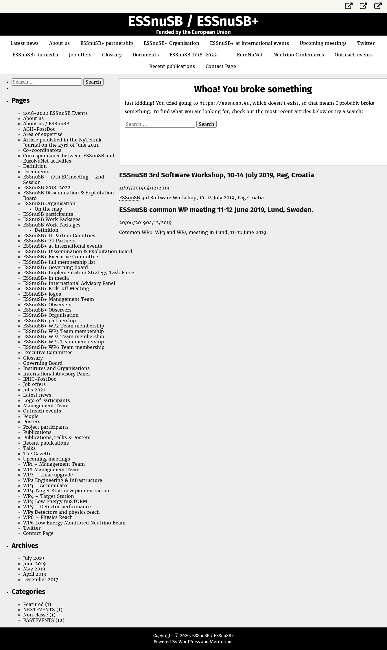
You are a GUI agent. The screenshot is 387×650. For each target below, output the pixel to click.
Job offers (80, 55)
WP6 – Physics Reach (48, 517)
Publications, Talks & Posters (56, 437)
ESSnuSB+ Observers (47, 304)
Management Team (46, 405)
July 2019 (33, 558)
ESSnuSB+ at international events (249, 43)
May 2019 (34, 569)
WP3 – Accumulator (46, 485)
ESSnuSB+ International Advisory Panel (69, 283)
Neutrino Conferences (298, 55)
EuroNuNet (250, 55)
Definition (35, 166)
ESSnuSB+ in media (35, 55)
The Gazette (37, 453)
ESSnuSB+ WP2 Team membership (63, 326)
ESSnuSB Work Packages (51, 219)
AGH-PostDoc (39, 129)
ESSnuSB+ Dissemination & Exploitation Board (77, 251)
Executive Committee (48, 352)
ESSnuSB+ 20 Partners (49, 241)
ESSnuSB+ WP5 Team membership (63, 342)
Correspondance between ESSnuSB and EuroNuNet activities (68, 158)
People (30, 416)
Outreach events (354, 55)
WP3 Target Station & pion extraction (67, 491)
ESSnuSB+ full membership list (59, 262)
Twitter (366, 43)
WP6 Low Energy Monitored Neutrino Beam (74, 523)
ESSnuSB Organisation (49, 203)
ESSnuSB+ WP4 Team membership (63, 336)
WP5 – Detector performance (57, 506)
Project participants (46, 427)
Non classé (35, 615)
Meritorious (221, 641)
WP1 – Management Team (54, 464)
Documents (145, 55)
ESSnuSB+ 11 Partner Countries (59, 235)
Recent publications (172, 66)
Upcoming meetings (323, 43)
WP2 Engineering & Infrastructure (62, 480)
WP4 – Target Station (48, 496)
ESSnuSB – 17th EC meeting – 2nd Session (63, 179)
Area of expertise (42, 134)
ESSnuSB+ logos (42, 294)
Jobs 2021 (34, 390)
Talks (29, 448)
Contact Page (221, 66)
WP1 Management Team (51, 469)
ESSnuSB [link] (129, 197)
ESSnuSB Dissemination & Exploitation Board (68, 195)
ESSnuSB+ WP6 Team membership (63, 347)
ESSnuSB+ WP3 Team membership (63, 331)
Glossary (112, 55)
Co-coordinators (42, 150)
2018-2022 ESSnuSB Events (55, 113)
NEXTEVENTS (39, 609)
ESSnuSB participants (48, 214)
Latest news (24, 43)
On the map (48, 209)
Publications (37, 432)
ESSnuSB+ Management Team (58, 299)
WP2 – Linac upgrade (48, 475)
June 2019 (34, 563)
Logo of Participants (46, 400)
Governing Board (42, 363)
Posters (31, 421)
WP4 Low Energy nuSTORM (55, 501)
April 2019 (35, 574)
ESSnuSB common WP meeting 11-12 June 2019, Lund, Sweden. (216, 210)
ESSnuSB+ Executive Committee (60, 256)
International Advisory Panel (56, 374)
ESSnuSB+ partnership (106, 43)
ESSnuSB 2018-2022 (193, 55)
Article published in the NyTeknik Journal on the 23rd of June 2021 (62, 142)
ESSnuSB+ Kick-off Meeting (56, 288)
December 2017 (40, 579)
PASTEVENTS (38, 620)
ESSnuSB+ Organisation (171, 43)
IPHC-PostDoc (39, 379)
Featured (33, 604)
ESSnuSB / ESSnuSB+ (193, 21)
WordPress (189, 641)
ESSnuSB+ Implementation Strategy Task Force (78, 272)
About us (59, 43)
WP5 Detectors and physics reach (61, 512)
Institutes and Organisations (56, 368)
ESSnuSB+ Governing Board (55, 267)
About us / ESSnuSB (46, 123)
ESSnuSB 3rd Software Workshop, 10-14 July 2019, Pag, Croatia (216, 175)
